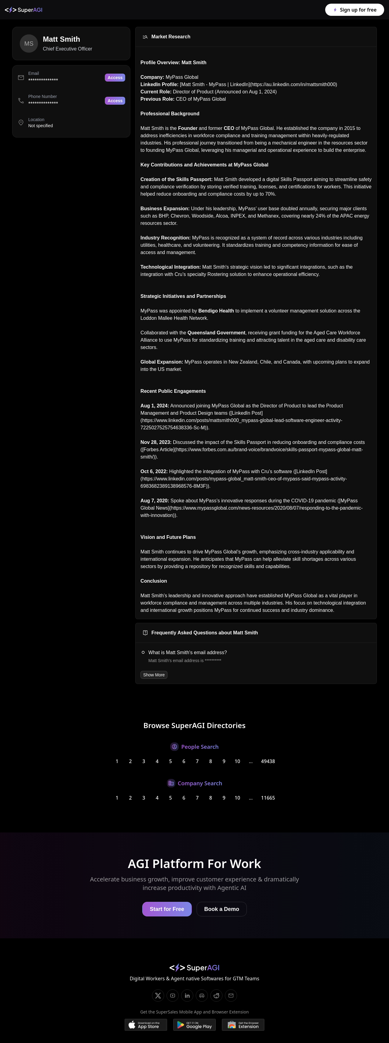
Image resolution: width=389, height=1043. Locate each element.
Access (115, 77)
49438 (268, 761)
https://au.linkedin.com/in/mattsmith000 (293, 84)
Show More (154, 674)
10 (237, 761)
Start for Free (167, 909)
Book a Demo (221, 909)
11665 (268, 797)
